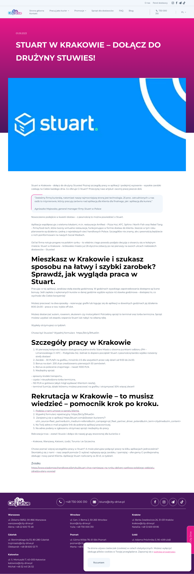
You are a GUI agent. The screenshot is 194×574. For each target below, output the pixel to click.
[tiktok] (184, 2)
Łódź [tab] (134, 535)
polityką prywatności (165, 551)
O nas (147, 3)
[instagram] (173, 2)
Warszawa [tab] (14, 515)
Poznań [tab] (74, 535)
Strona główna (36, 10)
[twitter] (180, 2)
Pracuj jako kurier (58, 10)
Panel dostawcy (160, 3)
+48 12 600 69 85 (150, 527)
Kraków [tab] (136, 515)
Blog (131, 10)
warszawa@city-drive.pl (20, 523)
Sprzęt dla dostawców (102, 10)
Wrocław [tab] (75, 515)
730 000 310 (161, 12)
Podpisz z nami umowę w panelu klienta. (58, 411)
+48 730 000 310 (71, 502)
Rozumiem (98, 562)
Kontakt (33, 13)
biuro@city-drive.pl (107, 502)
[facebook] (176, 2)
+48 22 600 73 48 (24, 527)
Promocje (79, 10)
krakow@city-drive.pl (143, 523)
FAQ (121, 10)
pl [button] (182, 12)
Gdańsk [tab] (12, 535)
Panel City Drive (190, 539)
